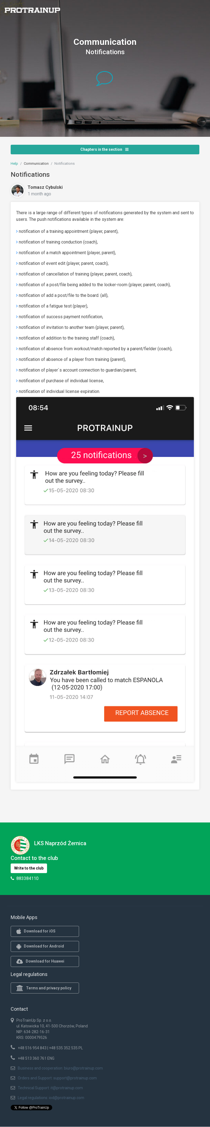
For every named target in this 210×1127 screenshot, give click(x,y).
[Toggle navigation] (202, 12)
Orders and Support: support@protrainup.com (57, 1078)
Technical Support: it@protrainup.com (50, 1088)
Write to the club (28, 868)
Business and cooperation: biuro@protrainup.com (60, 1068)
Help (14, 163)
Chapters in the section (104, 149)
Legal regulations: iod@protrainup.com (51, 1098)
